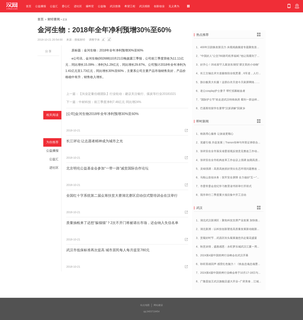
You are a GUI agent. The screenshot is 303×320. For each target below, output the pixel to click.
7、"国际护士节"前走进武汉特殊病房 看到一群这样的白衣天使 (233, 99)
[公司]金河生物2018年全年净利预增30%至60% (102, 114)
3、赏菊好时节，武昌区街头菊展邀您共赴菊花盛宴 (226, 237)
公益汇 (54, 6)
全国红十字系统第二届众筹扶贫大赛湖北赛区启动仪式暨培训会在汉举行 (122, 195)
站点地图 (145, 305)
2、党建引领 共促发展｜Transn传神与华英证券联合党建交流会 (234, 142)
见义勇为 (174, 6)
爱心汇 (66, 6)
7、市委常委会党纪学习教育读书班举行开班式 (224, 186)
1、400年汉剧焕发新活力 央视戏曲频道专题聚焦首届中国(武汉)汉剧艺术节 (241, 47)
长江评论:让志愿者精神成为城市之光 (94, 141)
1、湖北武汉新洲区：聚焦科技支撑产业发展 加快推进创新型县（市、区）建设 (243, 220)
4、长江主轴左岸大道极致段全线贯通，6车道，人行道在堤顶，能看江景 (239, 73)
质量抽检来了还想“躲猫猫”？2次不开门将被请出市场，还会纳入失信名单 (122, 223)
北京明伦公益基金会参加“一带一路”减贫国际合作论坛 (107, 168)
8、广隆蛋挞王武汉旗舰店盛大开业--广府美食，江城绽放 (230, 281)
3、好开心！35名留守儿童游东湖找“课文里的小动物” (227, 64)
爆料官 (90, 6)
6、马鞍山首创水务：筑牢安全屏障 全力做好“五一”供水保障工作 (234, 177)
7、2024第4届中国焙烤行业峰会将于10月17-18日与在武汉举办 (234, 272)
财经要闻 (54, 19)
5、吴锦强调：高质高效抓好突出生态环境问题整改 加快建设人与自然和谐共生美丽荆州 (248, 168)
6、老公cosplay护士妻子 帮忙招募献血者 (220, 90)
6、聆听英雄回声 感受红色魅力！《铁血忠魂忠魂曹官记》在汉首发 (236, 264)
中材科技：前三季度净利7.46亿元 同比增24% (110, 102)
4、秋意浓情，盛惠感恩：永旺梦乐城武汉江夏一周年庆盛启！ (233, 246)
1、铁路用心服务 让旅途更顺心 (214, 133)
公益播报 (40, 6)
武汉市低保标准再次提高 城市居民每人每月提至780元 (108, 250)
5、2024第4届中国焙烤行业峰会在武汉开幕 (222, 255)
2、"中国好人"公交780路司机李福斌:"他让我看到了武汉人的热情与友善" (239, 55)
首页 (28, 6)
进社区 (78, 6)
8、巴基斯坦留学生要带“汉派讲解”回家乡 (220, 108)
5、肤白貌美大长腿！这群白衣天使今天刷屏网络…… (228, 82)
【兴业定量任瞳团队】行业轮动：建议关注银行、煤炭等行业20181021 (127, 93)
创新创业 (159, 6)
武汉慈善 (115, 6)
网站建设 (158, 305)
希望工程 (129, 6)
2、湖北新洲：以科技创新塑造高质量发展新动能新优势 (229, 229)
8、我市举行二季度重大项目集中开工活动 (221, 194)
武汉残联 (144, 6)
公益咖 (102, 6)
